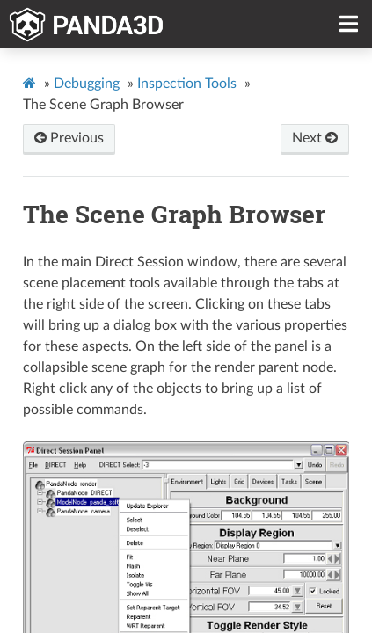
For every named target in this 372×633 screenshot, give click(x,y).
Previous (69, 138)
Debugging (87, 83)
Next (315, 138)
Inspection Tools (187, 83)
